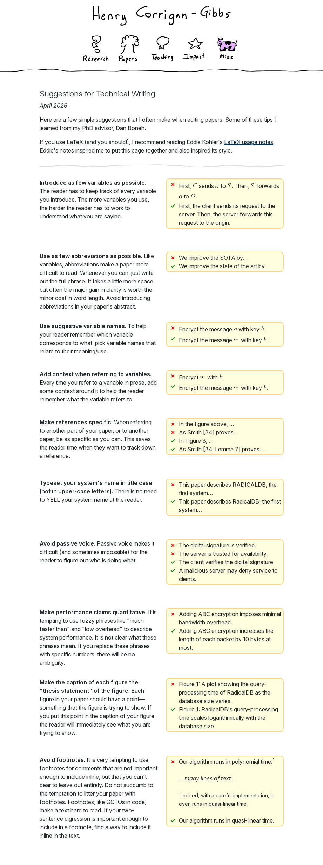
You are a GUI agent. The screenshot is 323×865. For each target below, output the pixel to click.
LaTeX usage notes (248, 142)
